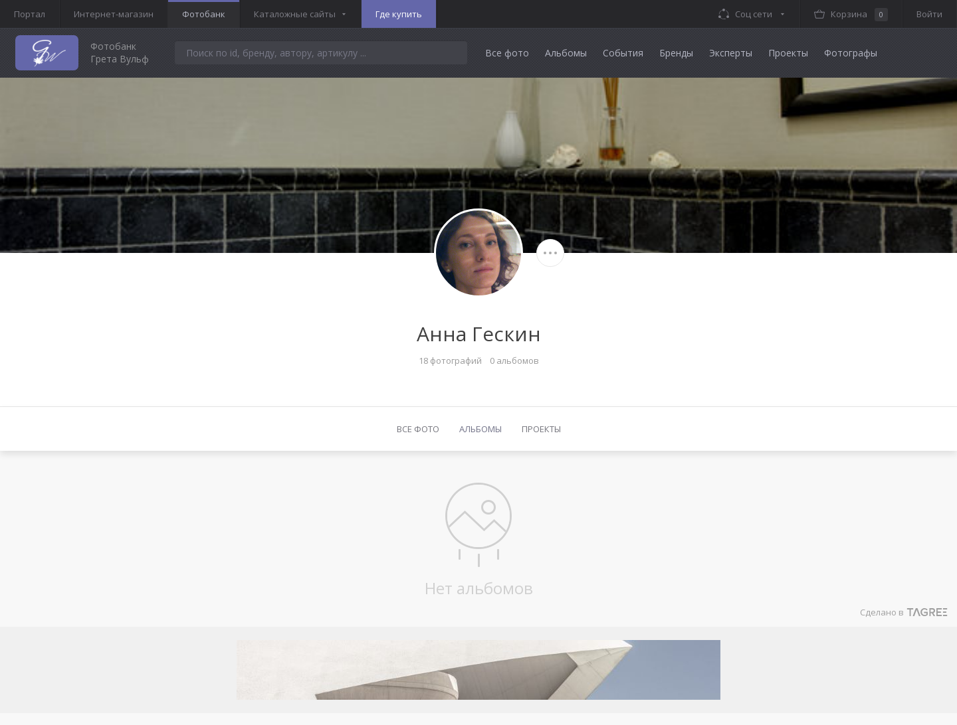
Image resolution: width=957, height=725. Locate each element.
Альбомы (566, 52)
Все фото (507, 52)
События (623, 52)
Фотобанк (203, 14)
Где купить (398, 14)
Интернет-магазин (114, 14)
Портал (29, 14)
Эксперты (730, 52)
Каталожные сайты (295, 14)
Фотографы (850, 52)
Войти (929, 14)
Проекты (788, 52)
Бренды (676, 52)
